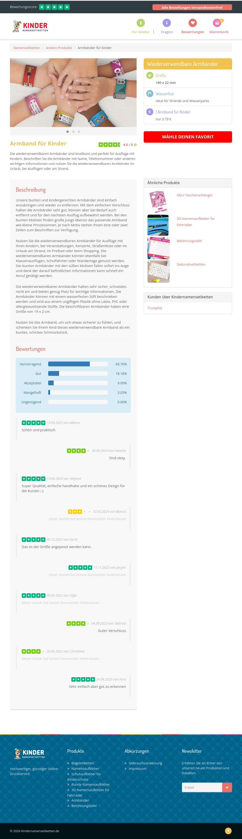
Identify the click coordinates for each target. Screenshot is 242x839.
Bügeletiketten (80, 763)
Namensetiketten (26, 47)
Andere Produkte (59, 47)
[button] (167, 26)
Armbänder (78, 800)
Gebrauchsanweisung (143, 763)
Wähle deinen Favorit (188, 137)
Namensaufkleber (83, 768)
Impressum (135, 768)
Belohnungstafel (82, 805)
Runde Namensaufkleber (88, 784)
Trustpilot (154, 308)
